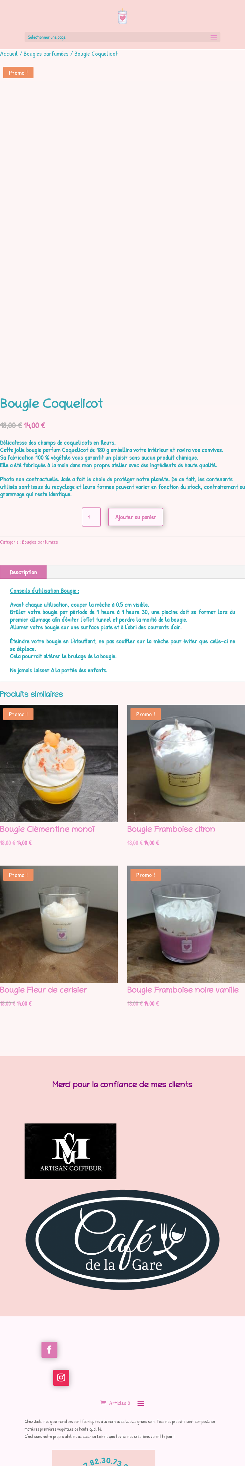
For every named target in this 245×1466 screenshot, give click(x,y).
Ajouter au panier (135, 517)
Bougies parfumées (46, 53)
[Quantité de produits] (91, 517)
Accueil (9, 53)
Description (23, 572)
